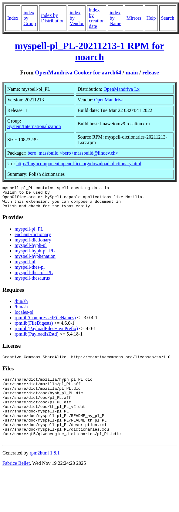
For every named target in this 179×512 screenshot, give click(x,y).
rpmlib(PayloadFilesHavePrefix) (46, 333)
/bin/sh (21, 305)
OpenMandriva (108, 99)
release (150, 72)
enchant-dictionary (33, 238)
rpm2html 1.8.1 (45, 471)
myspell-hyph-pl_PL (35, 255)
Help (151, 18)
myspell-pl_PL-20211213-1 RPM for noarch (89, 51)
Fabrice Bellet (16, 481)
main (132, 72)
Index (12, 18)
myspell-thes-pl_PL (34, 277)
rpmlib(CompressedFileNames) (45, 322)
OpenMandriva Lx (121, 89)
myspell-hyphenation (35, 260)
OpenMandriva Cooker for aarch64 (78, 72)
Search (167, 18)
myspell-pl (25, 266)
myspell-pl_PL (29, 233)
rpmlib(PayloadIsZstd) (37, 338)
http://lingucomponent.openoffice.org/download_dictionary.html (78, 163)
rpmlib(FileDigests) (34, 327)
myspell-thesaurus (32, 282)
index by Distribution (52, 18)
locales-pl (24, 316)
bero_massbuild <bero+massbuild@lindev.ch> (73, 153)
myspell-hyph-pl (31, 249)
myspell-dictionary (33, 244)
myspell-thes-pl (30, 271)
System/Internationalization (34, 126)
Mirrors (134, 18)
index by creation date (97, 18)
